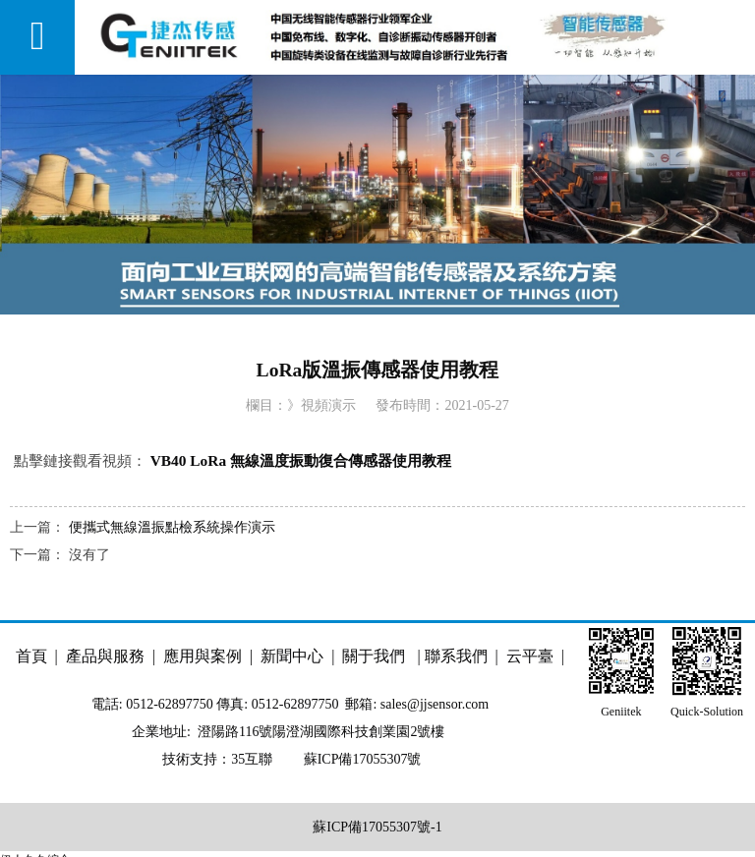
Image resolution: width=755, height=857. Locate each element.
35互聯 (251, 759)
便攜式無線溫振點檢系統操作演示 (172, 527)
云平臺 (531, 656)
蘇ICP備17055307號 (360, 759)
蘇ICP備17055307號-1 (377, 827)
